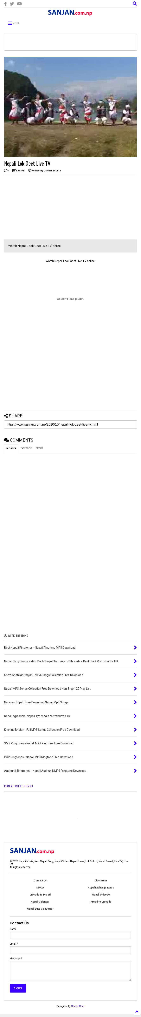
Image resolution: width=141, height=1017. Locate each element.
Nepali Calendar (40, 901)
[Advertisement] (38, 207)
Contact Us (40, 880)
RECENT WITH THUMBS (18, 786)
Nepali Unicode (101, 894)
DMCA (40, 887)
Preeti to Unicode (100, 901)
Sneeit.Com (77, 1009)
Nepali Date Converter (40, 908)
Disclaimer (101, 880)
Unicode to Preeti (40, 894)
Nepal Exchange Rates (101, 887)
